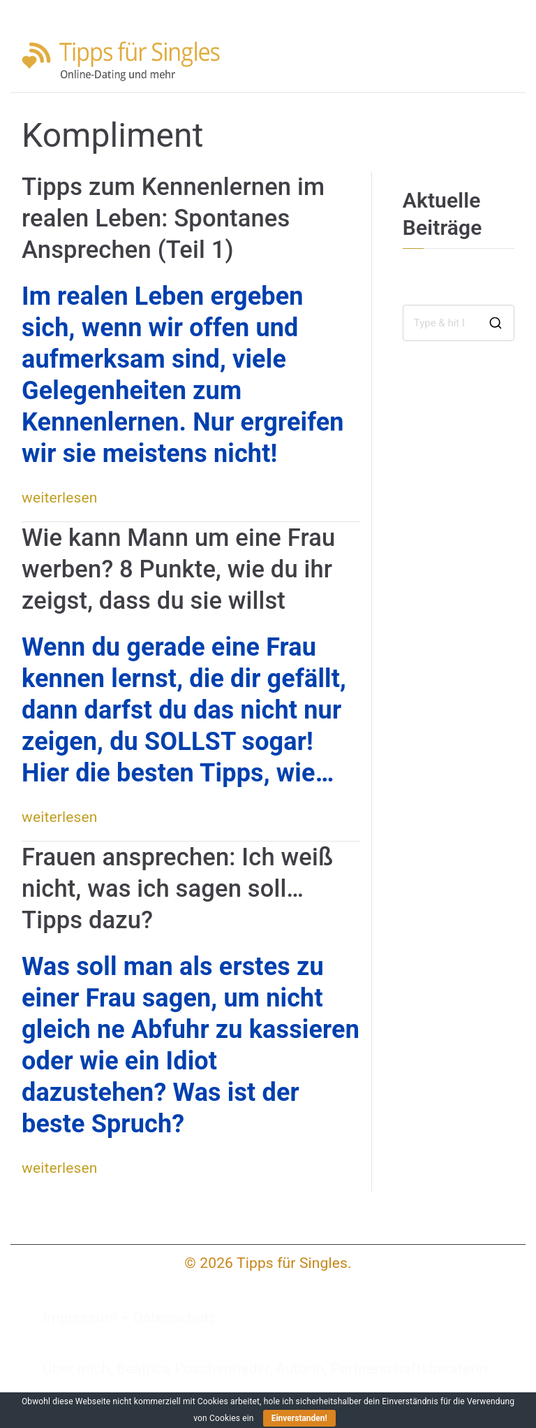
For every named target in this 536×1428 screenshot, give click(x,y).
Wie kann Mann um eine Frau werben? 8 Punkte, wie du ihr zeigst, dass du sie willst (178, 569)
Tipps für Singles (292, 1263)
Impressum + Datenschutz (129, 1317)
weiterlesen (60, 497)
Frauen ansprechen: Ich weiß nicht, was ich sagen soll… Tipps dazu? (177, 888)
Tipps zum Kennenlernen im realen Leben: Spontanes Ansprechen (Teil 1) (173, 218)
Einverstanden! (299, 1418)
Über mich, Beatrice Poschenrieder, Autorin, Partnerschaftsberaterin (265, 1368)
